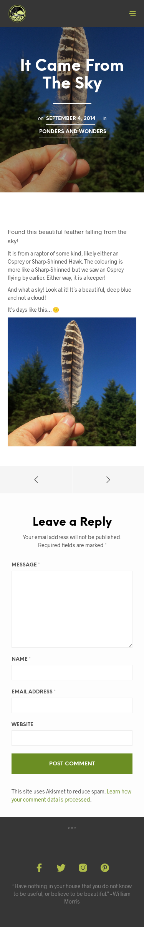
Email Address (34, 692)
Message (26, 565)
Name (21, 659)
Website (22, 724)
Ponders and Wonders (72, 131)
